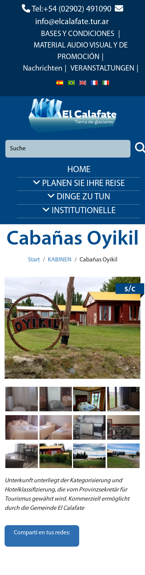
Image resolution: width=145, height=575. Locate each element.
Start (34, 260)
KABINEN (60, 260)
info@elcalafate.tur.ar (72, 22)
